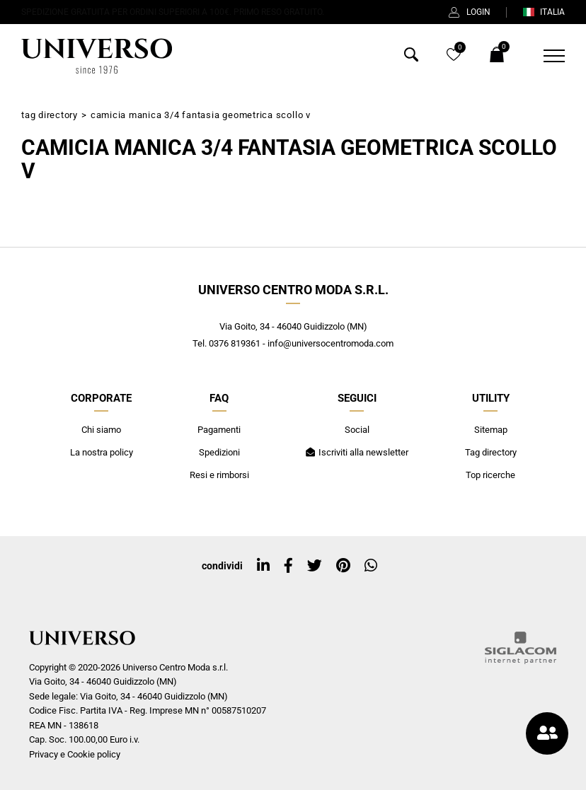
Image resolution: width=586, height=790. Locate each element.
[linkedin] (263, 565)
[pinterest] (343, 565)
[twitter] (314, 565)
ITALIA (543, 12)
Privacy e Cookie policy (74, 754)
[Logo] (96, 55)
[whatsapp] (370, 565)
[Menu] (545, 56)
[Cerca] (411, 57)
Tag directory (49, 115)
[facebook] (288, 565)
